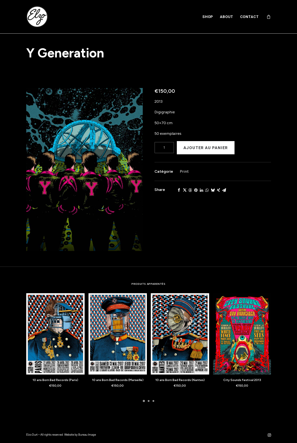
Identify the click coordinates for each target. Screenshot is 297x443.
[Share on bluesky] (212, 190)
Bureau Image (87, 434)
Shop (207, 17)
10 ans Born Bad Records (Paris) (55, 380)
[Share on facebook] (179, 190)
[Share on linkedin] (201, 190)
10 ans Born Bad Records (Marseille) (117, 380)
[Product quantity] (164, 147)
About (226, 17)
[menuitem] (207, 16)
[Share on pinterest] (196, 190)
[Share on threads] (190, 190)
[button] (84, 169)
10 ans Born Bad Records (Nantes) (180, 380)
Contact (249, 17)
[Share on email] (224, 190)
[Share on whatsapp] (207, 190)
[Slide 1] (143, 401)
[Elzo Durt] (37, 17)
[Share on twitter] (184, 190)
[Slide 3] (153, 401)
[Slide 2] (148, 401)
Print (184, 171)
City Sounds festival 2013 (242, 380)
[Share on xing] (218, 190)
